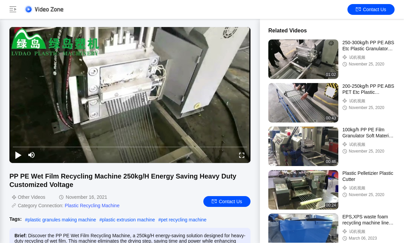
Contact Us (371, 9)
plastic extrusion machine (128, 219)
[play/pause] (18, 155)
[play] (130, 94)
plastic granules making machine (62, 219)
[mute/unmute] (31, 155)
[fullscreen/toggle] (241, 155)
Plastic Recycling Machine (92, 205)
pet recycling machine (183, 219)
